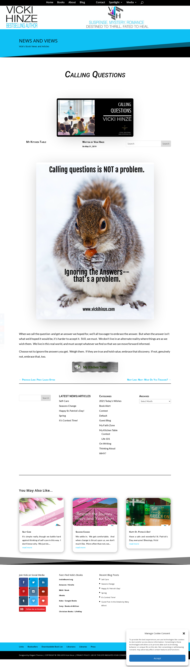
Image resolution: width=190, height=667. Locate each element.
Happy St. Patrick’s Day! (71, 418)
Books (62, 3)
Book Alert (105, 413)
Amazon (63, 592)
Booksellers (33, 654)
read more (27, 555)
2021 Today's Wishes (110, 408)
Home (50, 3)
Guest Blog (105, 428)
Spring (62, 423)
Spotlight (113, 3)
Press (93, 654)
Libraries (83, 654)
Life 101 (106, 446)
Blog (83, 3)
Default (103, 423)
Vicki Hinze (99, 149)
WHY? (102, 461)
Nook (67, 598)
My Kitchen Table (36, 149)
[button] (183, 633)
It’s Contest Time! (68, 428)
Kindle (71, 592)
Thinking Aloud (107, 456)
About (73, 3)
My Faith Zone (107, 433)
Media (129, 3)
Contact (99, 3)
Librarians (71, 654)
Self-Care (64, 408)
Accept (157, 658)
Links (21, 654)
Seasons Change (67, 413)
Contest (103, 418)
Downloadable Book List (52, 654)
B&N (61, 598)
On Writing (105, 451)
